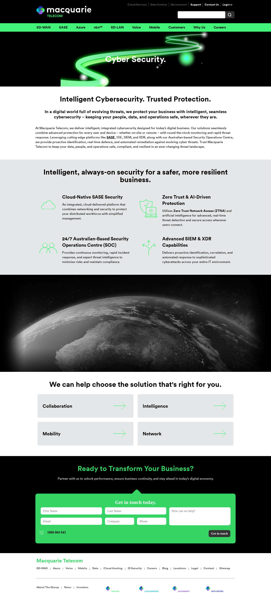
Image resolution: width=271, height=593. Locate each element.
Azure (80, 27)
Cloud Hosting (112, 544)
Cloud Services (137, 5)
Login (226, 5)
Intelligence (155, 406)
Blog (165, 544)
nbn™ (98, 27)
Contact (209, 544)
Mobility (51, 434)
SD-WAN (43, 27)
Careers (220, 27)
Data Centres (158, 5)
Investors (82, 563)
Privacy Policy (46, 586)
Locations (179, 544)
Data (95, 544)
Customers (176, 27)
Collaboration (57, 406)
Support (196, 5)
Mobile (154, 27)
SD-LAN (117, 27)
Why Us (199, 27)
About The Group (47, 563)
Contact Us (212, 5)
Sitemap (224, 544)
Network (152, 434)
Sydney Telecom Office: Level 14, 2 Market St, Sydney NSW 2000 (154, 586)
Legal (194, 544)
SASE (63, 27)
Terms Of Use (67, 586)
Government (179, 5)
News (67, 563)
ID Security (135, 544)
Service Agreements (94, 586)
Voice (136, 27)
